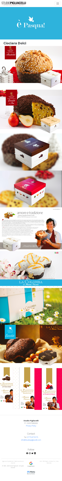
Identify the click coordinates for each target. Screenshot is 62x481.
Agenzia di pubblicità (8, 461)
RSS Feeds (45, 461)
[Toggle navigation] (58, 3)
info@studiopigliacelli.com (31, 440)
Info (41, 461)
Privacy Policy (31, 426)
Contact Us (52, 461)
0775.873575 (32, 437)
